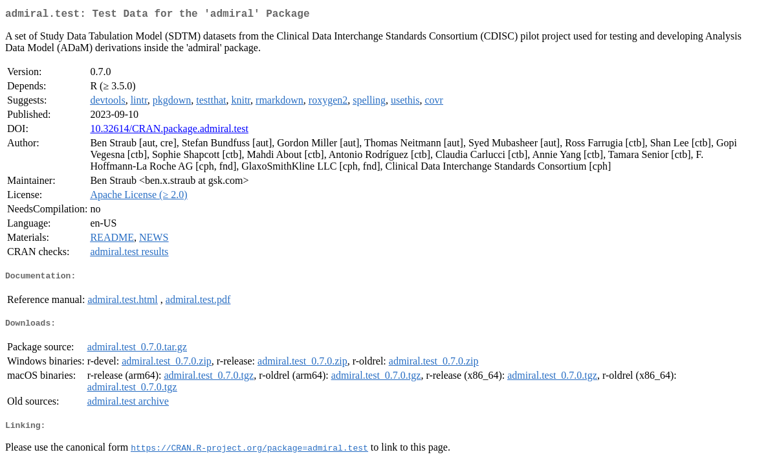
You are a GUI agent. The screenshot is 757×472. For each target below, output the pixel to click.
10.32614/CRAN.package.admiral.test (169, 131)
